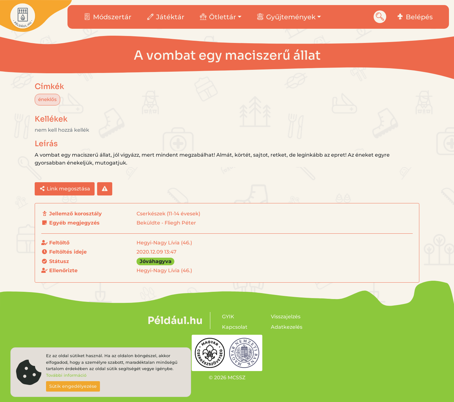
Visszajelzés (285, 317)
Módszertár (107, 17)
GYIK (228, 317)
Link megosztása (64, 189)
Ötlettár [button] (218, 17)
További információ (66, 375)
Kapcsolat (234, 327)
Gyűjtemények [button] (286, 17)
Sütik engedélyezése (73, 386)
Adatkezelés (286, 327)
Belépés (415, 17)
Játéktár (165, 17)
